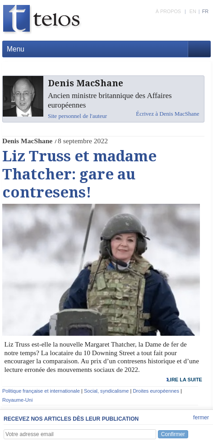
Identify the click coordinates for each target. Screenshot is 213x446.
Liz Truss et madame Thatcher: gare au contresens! (79, 174)
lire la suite (184, 379)
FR (205, 11)
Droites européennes (156, 391)
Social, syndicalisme (106, 391)
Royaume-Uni (17, 400)
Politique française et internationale (41, 391)
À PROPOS (168, 11)
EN (193, 11)
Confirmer (173, 434)
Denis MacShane (27, 141)
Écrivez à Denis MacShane (167, 113)
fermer (201, 417)
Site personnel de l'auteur (77, 116)
